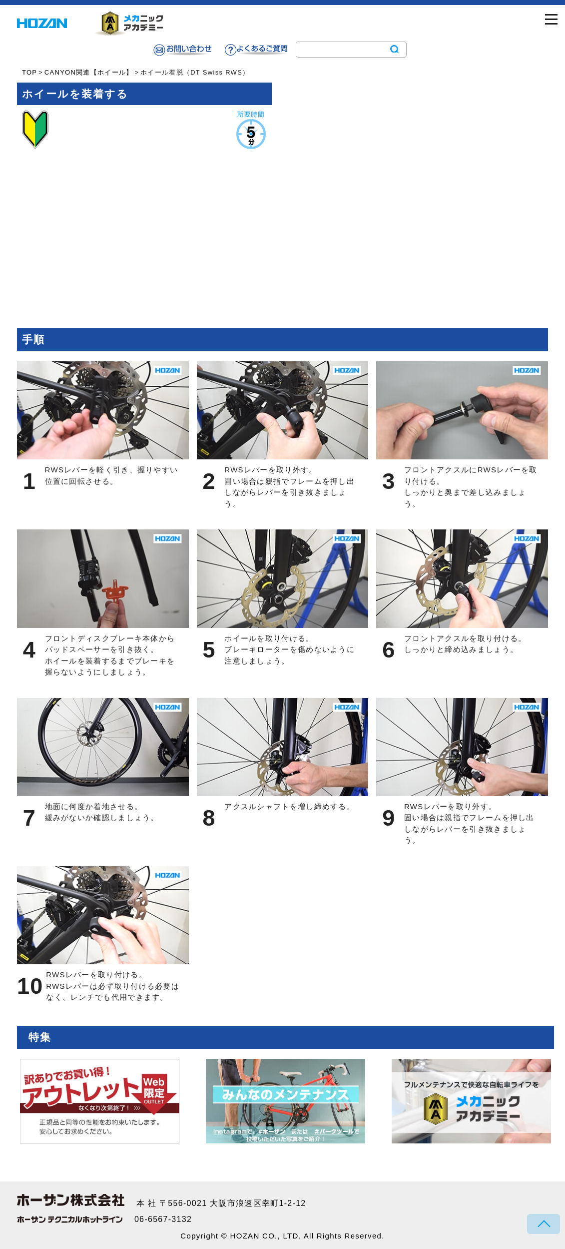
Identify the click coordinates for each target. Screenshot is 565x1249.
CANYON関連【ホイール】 (88, 72)
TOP (29, 72)
